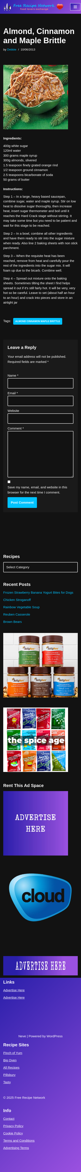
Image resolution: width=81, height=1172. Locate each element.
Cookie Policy (13, 1133)
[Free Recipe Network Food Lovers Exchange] (33, 7)
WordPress (55, 1036)
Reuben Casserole (16, 614)
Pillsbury (9, 1075)
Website (13, 411)
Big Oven (10, 1060)
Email (13, 393)
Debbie (11, 49)
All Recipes (11, 1067)
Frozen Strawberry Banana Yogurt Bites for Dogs (38, 592)
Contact (8, 1118)
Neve (22, 1036)
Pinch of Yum (12, 1053)
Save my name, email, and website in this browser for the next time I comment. (37, 489)
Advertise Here (14, 990)
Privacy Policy (13, 1126)
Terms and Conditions (19, 1140)
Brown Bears (12, 621)
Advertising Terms (16, 1148)
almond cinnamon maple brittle (37, 321)
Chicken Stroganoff (17, 600)
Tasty (7, 1082)
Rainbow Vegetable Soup (21, 607)
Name (13, 375)
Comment (16, 428)
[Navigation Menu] (75, 7)
